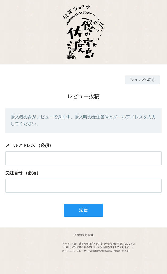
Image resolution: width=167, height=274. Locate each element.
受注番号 (13, 173)
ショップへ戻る (142, 80)
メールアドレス (20, 145)
